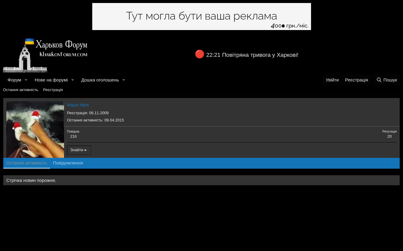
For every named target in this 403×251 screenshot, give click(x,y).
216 (73, 136)
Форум (14, 79)
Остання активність (20, 89)
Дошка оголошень (100, 79)
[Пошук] (386, 79)
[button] (26, 79)
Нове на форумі (51, 79)
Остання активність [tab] (26, 162)
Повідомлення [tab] (68, 162)
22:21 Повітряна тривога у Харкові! (252, 55)
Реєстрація (53, 89)
